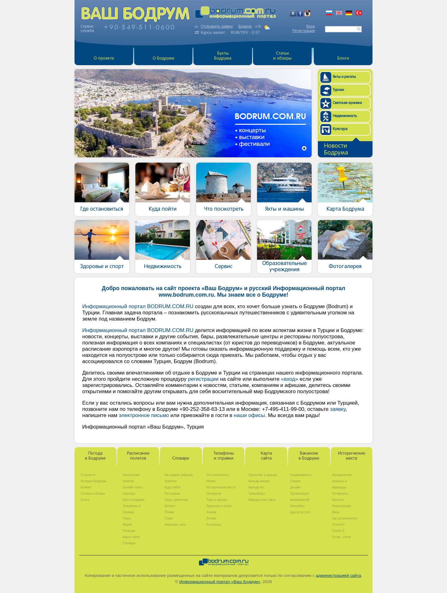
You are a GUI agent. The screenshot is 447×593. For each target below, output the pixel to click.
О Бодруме (163, 58)
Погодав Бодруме (95, 455)
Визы (336, 512)
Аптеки (211, 518)
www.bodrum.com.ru (186, 295)
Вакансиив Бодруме (309, 455)
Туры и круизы (216, 499)
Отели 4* (338, 530)
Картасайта (266, 455)
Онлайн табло (133, 487)
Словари (180, 458)
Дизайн (295, 487)
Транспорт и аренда (262, 475)
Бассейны (297, 506)
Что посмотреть (217, 475)
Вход (310, 27)
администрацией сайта (338, 575)
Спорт (169, 518)
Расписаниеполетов (138, 455)
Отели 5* (338, 524)
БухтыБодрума (222, 56)
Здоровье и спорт (219, 506)
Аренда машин (259, 481)
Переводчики (341, 506)
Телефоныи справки (224, 455)
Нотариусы (340, 493)
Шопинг (170, 506)
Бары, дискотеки (176, 499)
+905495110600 (139, 27)
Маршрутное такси (261, 499)
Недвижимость (301, 475)
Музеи (210, 481)
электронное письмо (144, 415)
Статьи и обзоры (282, 56)
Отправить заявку (214, 27)
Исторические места (221, 487)
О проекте (104, 58)
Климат (86, 487)
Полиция (129, 530)
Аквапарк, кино (175, 524)
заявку (337, 409)
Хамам (211, 512)
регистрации (203, 379)
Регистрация (303, 31)
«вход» (289, 379)
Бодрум (245, 27)
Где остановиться (345, 518)
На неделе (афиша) (179, 475)
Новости (171, 481)
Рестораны (172, 493)
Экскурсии (213, 493)
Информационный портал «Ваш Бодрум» (219, 581)
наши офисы (249, 415)
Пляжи (169, 512)
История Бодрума (93, 481)
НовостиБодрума (336, 149)
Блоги (343, 58)
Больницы (213, 524)
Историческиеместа (351, 455)
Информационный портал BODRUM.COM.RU (137, 306)
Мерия (127, 524)
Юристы (338, 499)
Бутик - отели (341, 537)
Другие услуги (300, 512)
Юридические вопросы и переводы (342, 481)
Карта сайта (131, 537)
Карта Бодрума (133, 499)
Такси (127, 518)
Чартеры (129, 493)
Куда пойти (172, 487)
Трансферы (256, 493)
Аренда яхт (256, 487)
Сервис (295, 481)
